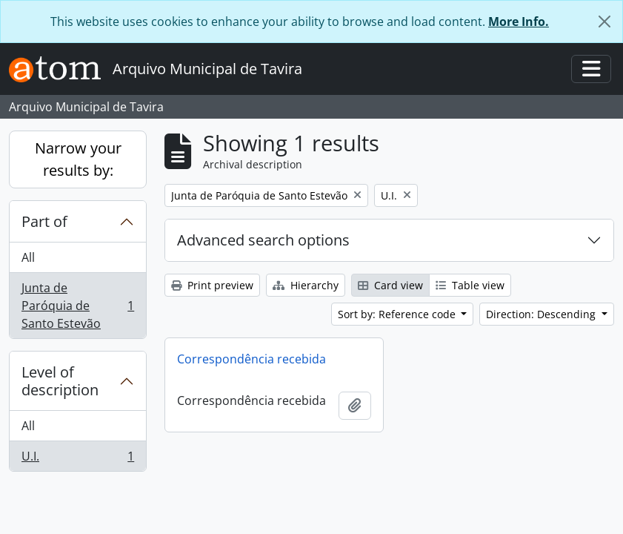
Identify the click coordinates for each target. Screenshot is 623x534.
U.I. (77, 459)
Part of (44, 221)
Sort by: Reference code (398, 314)
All (28, 257)
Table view (470, 285)
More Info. (518, 21)
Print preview (212, 285)
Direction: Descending (542, 314)
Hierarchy (306, 285)
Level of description (60, 381)
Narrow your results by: (78, 159)
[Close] (604, 21)
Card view (390, 285)
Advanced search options (263, 240)
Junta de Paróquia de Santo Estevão (77, 306)
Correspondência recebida (251, 359)
